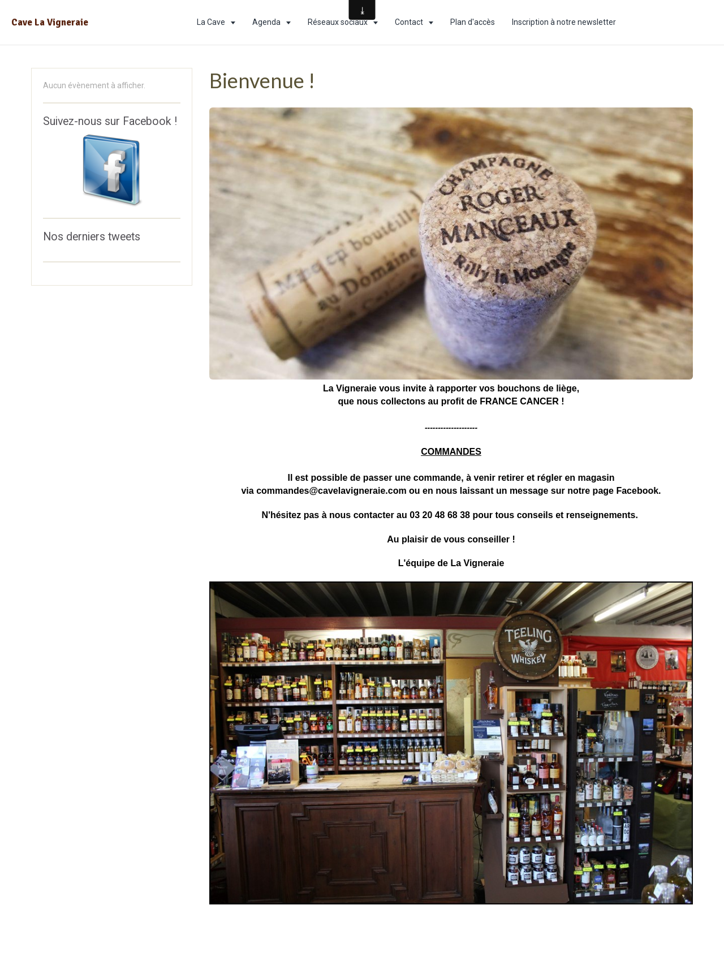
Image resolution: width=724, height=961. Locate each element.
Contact (410, 22)
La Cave (212, 22)
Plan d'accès (472, 22)
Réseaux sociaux (338, 22)
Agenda (267, 22)
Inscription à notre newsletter (564, 22)
